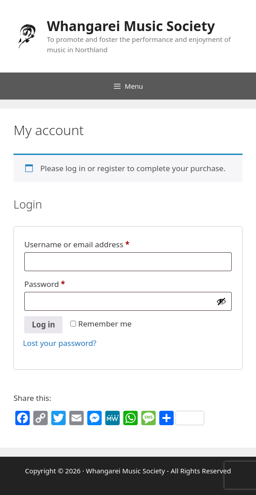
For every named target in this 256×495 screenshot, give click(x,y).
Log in (43, 324)
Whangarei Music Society (131, 26)
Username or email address (77, 244)
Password (44, 284)
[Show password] (221, 301)
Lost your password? (59, 343)
